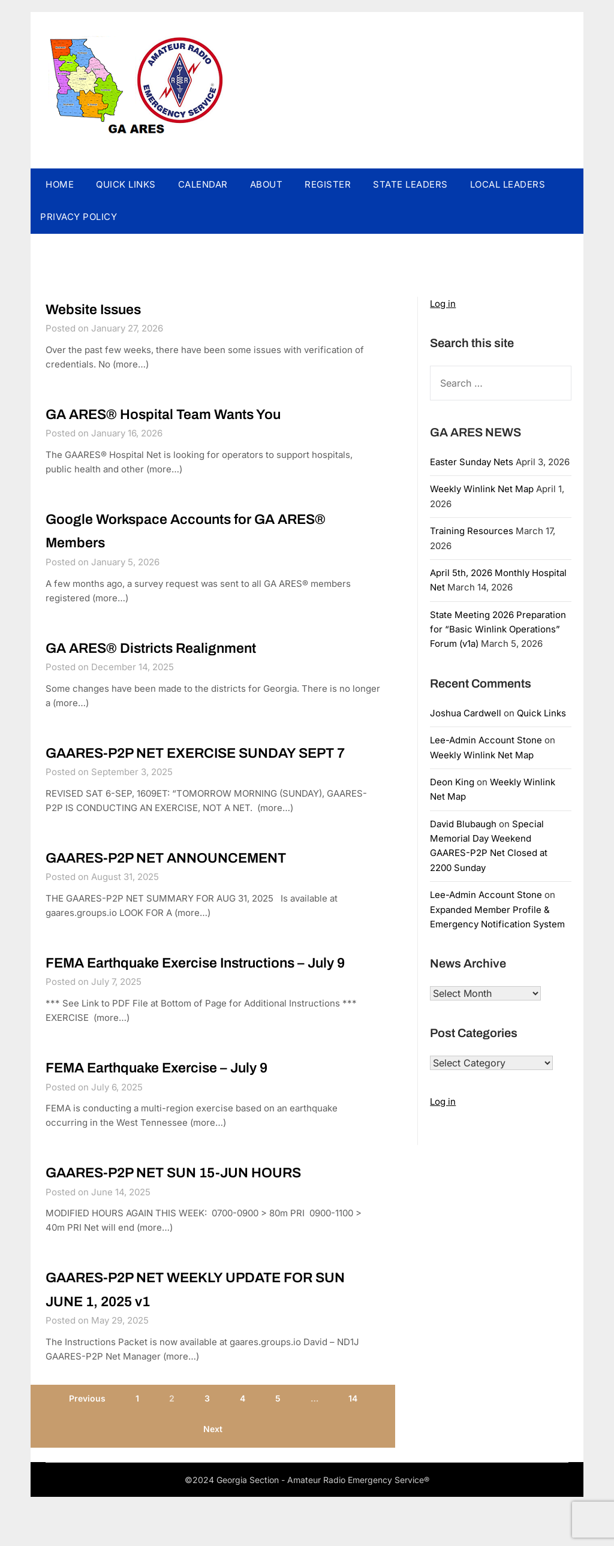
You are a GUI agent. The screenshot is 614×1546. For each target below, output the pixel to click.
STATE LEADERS (410, 184)
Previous (87, 1450)
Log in (443, 303)
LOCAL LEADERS (508, 184)
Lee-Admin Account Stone (486, 740)
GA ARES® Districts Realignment (165, 648)
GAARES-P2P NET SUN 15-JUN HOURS (190, 1223)
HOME (60, 184)
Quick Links (541, 713)
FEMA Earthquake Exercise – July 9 (170, 1117)
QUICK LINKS (126, 184)
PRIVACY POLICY (78, 216)
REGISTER (328, 184)
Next (212, 1480)
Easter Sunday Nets (471, 462)
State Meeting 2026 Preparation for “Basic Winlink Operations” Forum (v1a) (498, 629)
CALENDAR (203, 184)
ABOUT (266, 184)
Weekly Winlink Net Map (482, 489)
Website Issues (100, 308)
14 (352, 1450)
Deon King (452, 782)
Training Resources (471, 531)
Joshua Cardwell (465, 713)
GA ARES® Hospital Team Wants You (177, 413)
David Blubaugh (463, 824)
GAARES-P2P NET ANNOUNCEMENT (181, 883)
